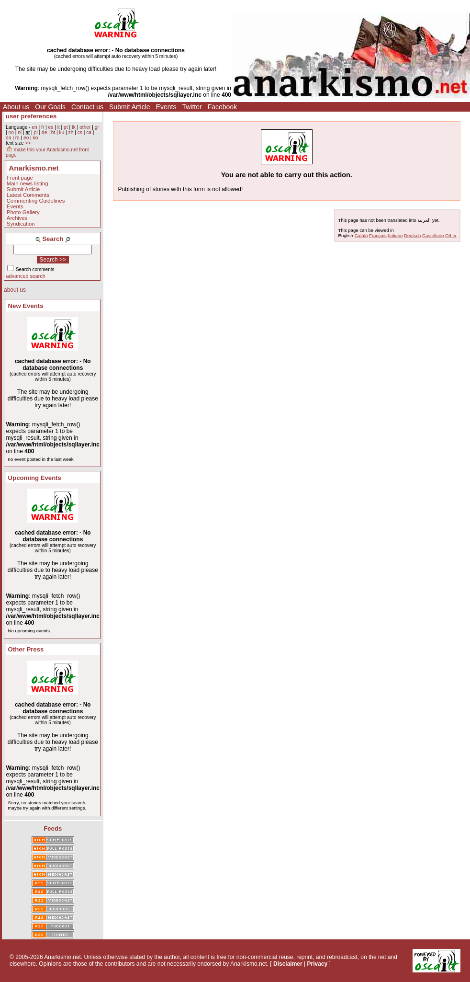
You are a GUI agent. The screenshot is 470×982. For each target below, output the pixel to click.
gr (97, 127)
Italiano (395, 235)
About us (16, 107)
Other (451, 235)
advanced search (25, 276)
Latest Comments (28, 195)
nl (20, 132)
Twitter (191, 107)
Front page (20, 178)
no (10, 132)
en (34, 127)
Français (378, 235)
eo (26, 137)
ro (17, 137)
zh (71, 132)
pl (36, 132)
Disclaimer (287, 963)
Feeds (53, 828)
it (58, 127)
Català (361, 235)
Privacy (317, 963)
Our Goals (50, 107)
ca (88, 132)
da (8, 137)
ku (61, 132)
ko (35, 137)
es (51, 127)
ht (53, 132)
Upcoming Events (34, 477)
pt (66, 127)
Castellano (433, 235)
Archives (17, 218)
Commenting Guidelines (36, 201)
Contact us (87, 107)
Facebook (222, 107)
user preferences (31, 116)
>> (28, 143)
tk (74, 127)
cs (80, 132)
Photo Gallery (23, 212)
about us (15, 289)
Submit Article (129, 107)
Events (166, 107)
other (84, 127)
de (44, 132)
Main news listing (27, 183)
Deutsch (412, 235)
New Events (26, 305)
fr (42, 127)
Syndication (21, 224)
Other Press (26, 649)
